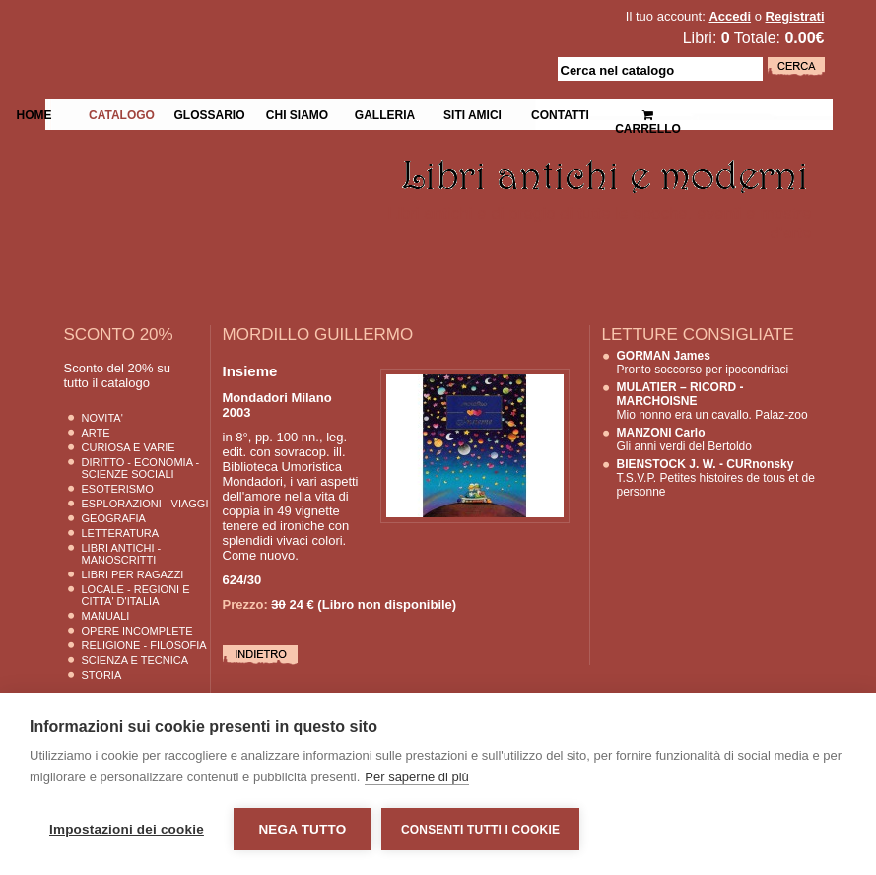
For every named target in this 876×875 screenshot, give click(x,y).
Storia (102, 675)
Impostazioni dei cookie (126, 829)
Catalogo (122, 113)
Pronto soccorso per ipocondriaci (703, 362)
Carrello (648, 113)
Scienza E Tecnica (135, 660)
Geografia (114, 518)
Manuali (106, 616)
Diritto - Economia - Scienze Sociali (141, 468)
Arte (96, 432)
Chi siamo (297, 113)
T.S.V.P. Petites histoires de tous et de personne (716, 478)
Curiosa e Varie (128, 447)
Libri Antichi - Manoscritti (122, 554)
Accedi (729, 16)
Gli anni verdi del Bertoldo (684, 439)
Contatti (560, 113)
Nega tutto (302, 829)
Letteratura (121, 533)
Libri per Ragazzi (133, 574)
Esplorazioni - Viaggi (145, 503)
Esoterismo (118, 489)
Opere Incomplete (137, 631)
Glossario (208, 113)
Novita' (102, 418)
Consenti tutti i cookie (480, 830)
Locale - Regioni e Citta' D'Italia (136, 595)
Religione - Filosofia (144, 645)
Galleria (385, 113)
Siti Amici (472, 113)
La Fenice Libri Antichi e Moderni (216, 29)
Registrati (795, 16)
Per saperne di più (417, 777)
